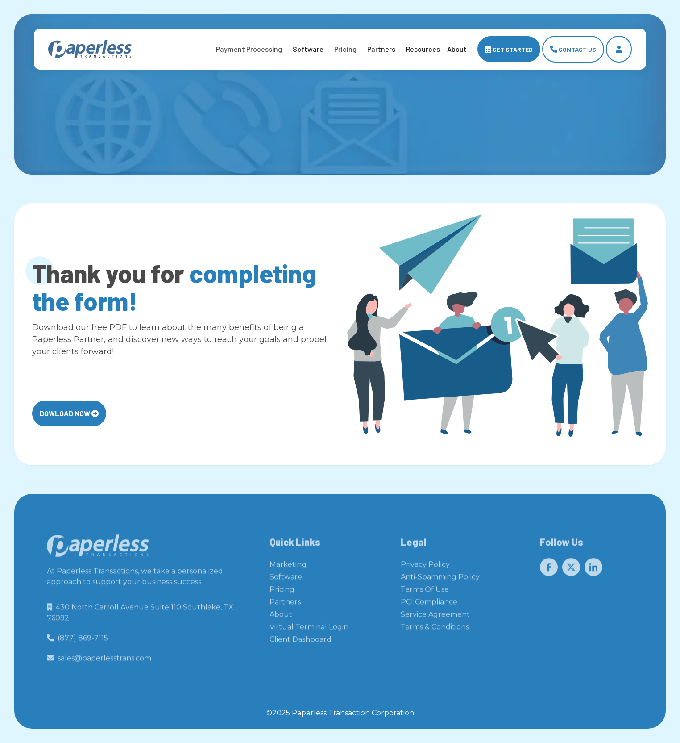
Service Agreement (435, 617)
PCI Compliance (429, 604)
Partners (381, 49)
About (281, 617)
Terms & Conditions (435, 629)
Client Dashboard (301, 642)
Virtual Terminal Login (309, 629)
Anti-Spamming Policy (440, 579)
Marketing (288, 567)
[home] (90, 49)
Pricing (282, 592)
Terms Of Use (425, 592)
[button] (249, 49)
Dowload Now (69, 413)
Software (308, 49)
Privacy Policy (425, 567)
